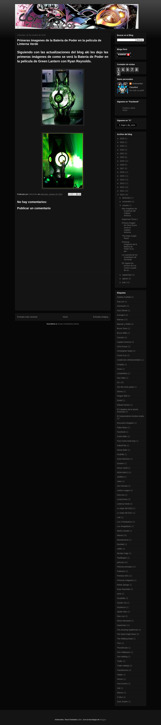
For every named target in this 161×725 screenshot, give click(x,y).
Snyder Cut (122, 603)
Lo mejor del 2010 (124, 508)
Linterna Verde (123, 504)
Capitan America (124, 342)
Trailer (119, 661)
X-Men (120, 697)
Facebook (121, 432)
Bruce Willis (122, 333)
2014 (122, 180)
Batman (120, 319)
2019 (122, 161)
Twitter (120, 675)
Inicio (65, 317)
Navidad (120, 544)
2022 (122, 150)
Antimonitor (137, 83)
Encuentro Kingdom (125, 423)
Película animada (124, 567)
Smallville (121, 598)
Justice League (123, 490)
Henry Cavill (122, 468)
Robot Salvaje (123, 585)
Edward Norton (123, 405)
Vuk (118, 688)
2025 (122, 138)
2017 (122, 168)
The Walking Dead (125, 639)
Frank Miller (122, 436)
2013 (122, 183)
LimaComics (122, 499)
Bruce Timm (122, 328)
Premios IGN (122, 576)
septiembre (127, 275)
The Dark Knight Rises (126, 634)
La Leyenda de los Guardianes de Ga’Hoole (129, 257)
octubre (125, 205)
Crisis (119, 369)
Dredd (119, 400)
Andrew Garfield (124, 297)
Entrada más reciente (27, 317)
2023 (122, 146)
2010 (122, 194)
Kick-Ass (120, 495)
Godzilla (120, 454)
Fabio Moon (122, 427)
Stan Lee (121, 616)
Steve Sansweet (124, 621)
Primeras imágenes (125, 580)
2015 (122, 176)
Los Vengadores (124, 526)
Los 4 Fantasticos (124, 522)
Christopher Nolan (125, 351)
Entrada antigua (100, 317)
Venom (120, 679)
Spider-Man (122, 612)
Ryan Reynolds (123, 589)
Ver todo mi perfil (136, 90)
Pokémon (121, 571)
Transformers (122, 670)
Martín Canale (123, 531)
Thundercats (122, 648)
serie (119, 594)
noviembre (127, 201)
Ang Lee (120, 301)
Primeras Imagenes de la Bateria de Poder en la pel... (129, 246)
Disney (120, 391)
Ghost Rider (122, 450)
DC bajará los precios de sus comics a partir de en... (129, 266)
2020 (122, 157)
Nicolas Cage (122, 553)
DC (118, 382)
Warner (120, 693)
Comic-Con (122, 355)
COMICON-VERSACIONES (129, 360)
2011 (122, 191)
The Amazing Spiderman (127, 630)
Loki (119, 517)
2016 (122, 172)
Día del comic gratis (125, 387)
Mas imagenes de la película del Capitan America (129, 211)
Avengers (121, 315)
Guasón (120, 463)
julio (124, 282)
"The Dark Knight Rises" (129, 237)
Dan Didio (121, 378)
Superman (121, 625)
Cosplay (120, 364)
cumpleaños (122, 373)
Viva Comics (122, 684)
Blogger (103, 720)
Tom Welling (122, 657)
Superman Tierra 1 (130, 219)
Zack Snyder (122, 701)
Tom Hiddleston (123, 652)
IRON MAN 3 (122, 472)
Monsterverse (123, 540)
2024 (122, 142)
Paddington (122, 558)
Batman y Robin (124, 324)
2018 (122, 165)
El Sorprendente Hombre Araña (130, 416)
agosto (125, 278)
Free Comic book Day (126, 441)
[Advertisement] (62, 291)
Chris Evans (122, 346)
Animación (121, 306)
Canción (120, 337)
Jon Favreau (122, 486)
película (120, 562)
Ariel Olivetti (122, 310)
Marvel (120, 535)
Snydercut (121, 607)
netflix (119, 549)
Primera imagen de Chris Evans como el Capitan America (129, 227)
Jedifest (120, 477)
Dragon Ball (122, 396)
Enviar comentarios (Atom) (68, 324)
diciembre (126, 198)
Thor (119, 643)
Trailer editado (123, 666)
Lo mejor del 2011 (124, 513)
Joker (119, 481)
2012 (122, 187)
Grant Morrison (123, 459)
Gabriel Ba (121, 445)
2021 (122, 153)
